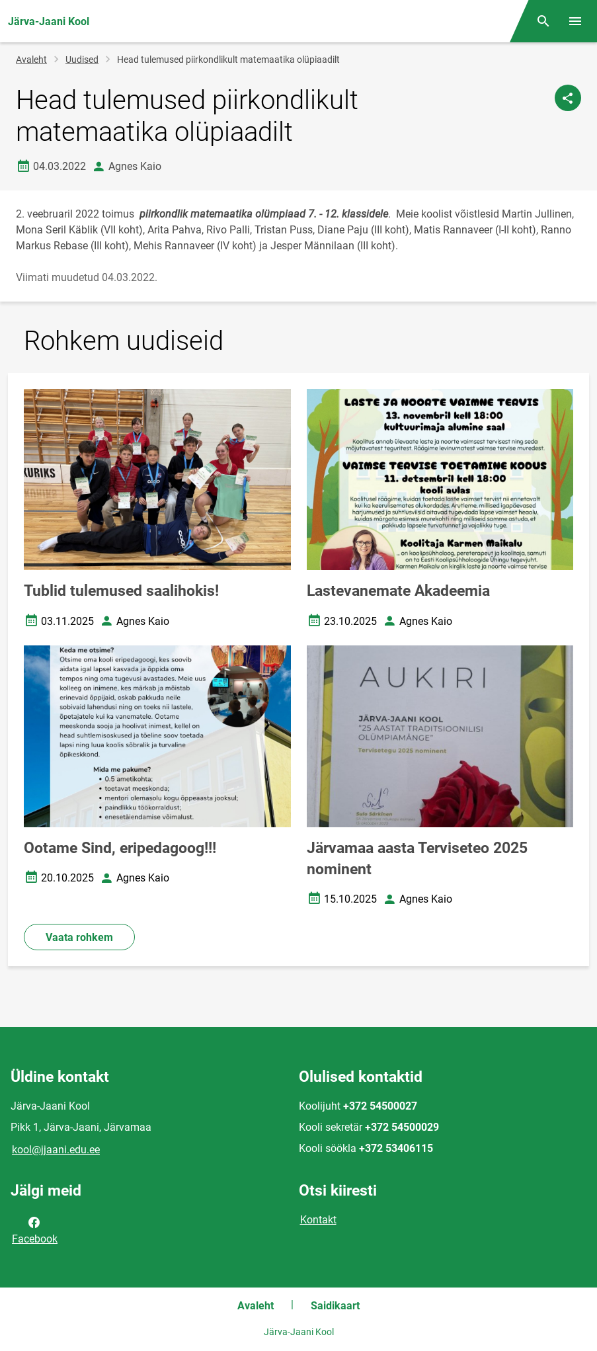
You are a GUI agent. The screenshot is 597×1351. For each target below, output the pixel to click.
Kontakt (318, 1219)
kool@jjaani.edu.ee (56, 1149)
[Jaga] (568, 98)
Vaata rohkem (79, 937)
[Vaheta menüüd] (575, 21)
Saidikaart (335, 1305)
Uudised (82, 59)
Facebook (35, 1229)
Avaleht (31, 59)
